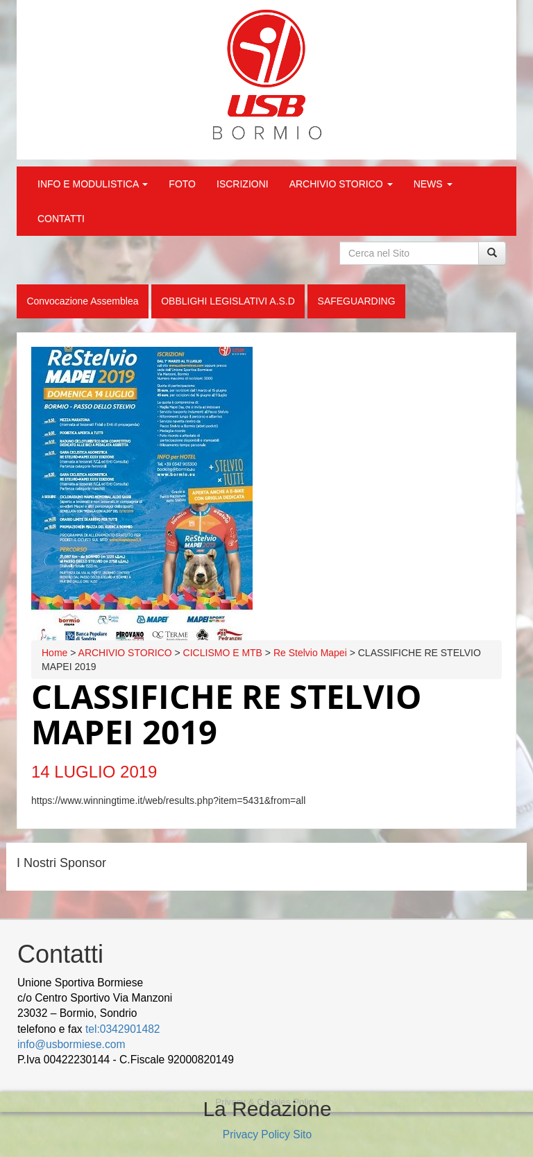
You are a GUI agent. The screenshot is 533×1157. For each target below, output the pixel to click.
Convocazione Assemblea (82, 301)
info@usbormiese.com (71, 1044)
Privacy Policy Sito (267, 1134)
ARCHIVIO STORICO (341, 183)
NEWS (433, 183)
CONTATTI (61, 218)
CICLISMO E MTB (222, 652)
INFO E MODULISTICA (92, 183)
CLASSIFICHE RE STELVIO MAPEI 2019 (226, 714)
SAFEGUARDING (357, 301)
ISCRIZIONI (243, 183)
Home (54, 652)
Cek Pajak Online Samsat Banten (388, 1059)
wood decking (271, 1059)
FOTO (182, 183)
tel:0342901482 (122, 1029)
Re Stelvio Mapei (310, 652)
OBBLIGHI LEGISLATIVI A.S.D (228, 301)
